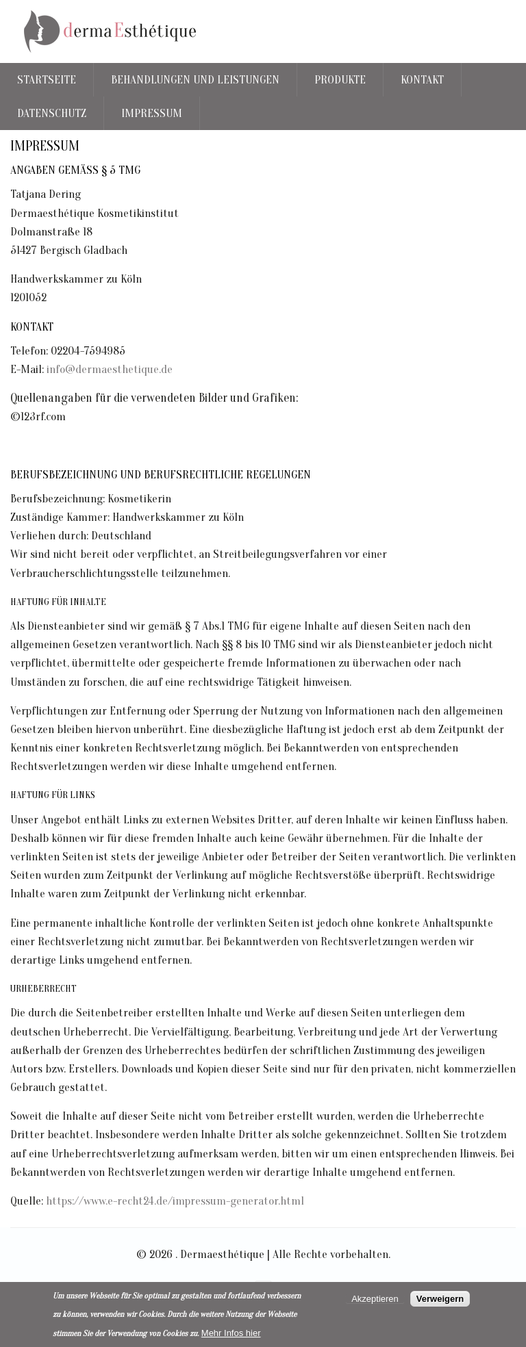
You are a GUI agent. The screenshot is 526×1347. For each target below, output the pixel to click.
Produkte (340, 79)
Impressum (151, 113)
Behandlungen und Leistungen (195, 79)
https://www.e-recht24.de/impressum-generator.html (175, 1200)
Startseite (46, 79)
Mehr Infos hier (231, 1333)
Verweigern (440, 1299)
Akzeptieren (375, 1298)
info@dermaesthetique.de (110, 369)
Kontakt (422, 79)
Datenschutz (51, 113)
